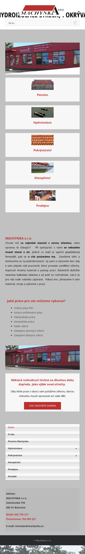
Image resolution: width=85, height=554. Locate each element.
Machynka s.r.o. (43, 540)
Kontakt (12, 476)
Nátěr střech (21, 326)
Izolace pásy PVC (23, 308)
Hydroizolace (42, 122)
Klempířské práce (24, 321)
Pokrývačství (42, 150)
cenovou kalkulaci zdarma (21, 274)
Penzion (42, 95)
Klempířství (42, 178)
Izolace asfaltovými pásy (28, 312)
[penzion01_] (42, 81)
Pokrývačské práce (24, 317)
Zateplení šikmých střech (28, 335)
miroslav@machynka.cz (29, 526)
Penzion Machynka (18, 441)
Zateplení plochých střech (29, 330)
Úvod (11, 427)
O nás (11, 434)
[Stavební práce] (42, 109)
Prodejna (42, 206)
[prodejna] (42, 192)
